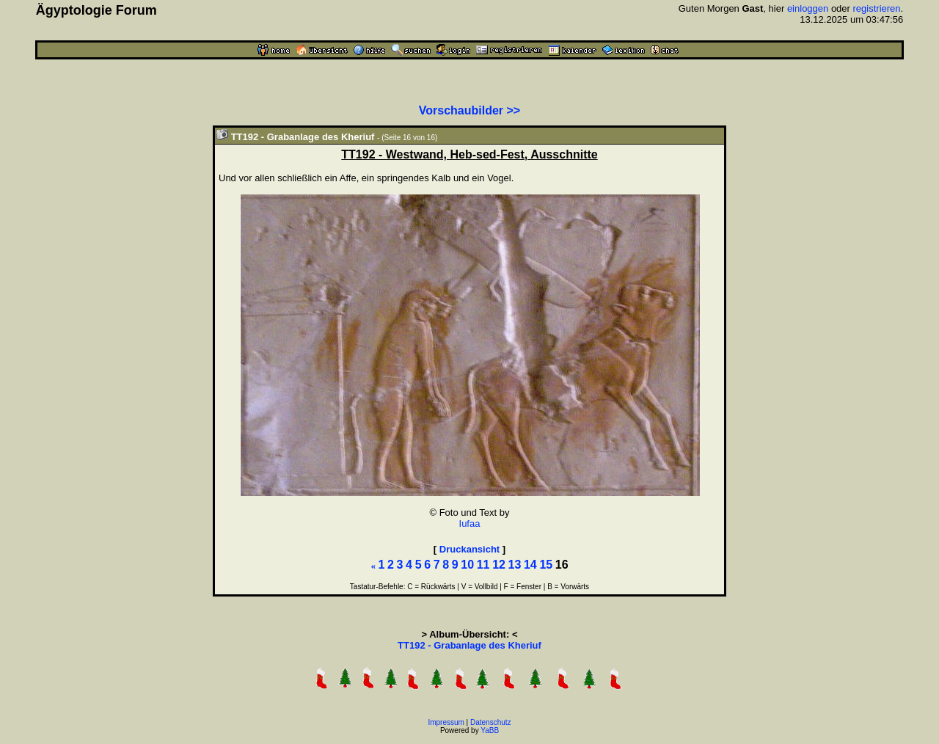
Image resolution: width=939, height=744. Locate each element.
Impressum (446, 722)
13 (515, 564)
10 (467, 564)
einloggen (807, 8)
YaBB (490, 730)
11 (483, 564)
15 (545, 564)
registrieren (877, 8)
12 (498, 564)
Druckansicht (469, 549)
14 (530, 564)
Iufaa (470, 523)
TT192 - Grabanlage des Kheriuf (469, 645)
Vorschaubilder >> (469, 110)
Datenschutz (490, 722)
